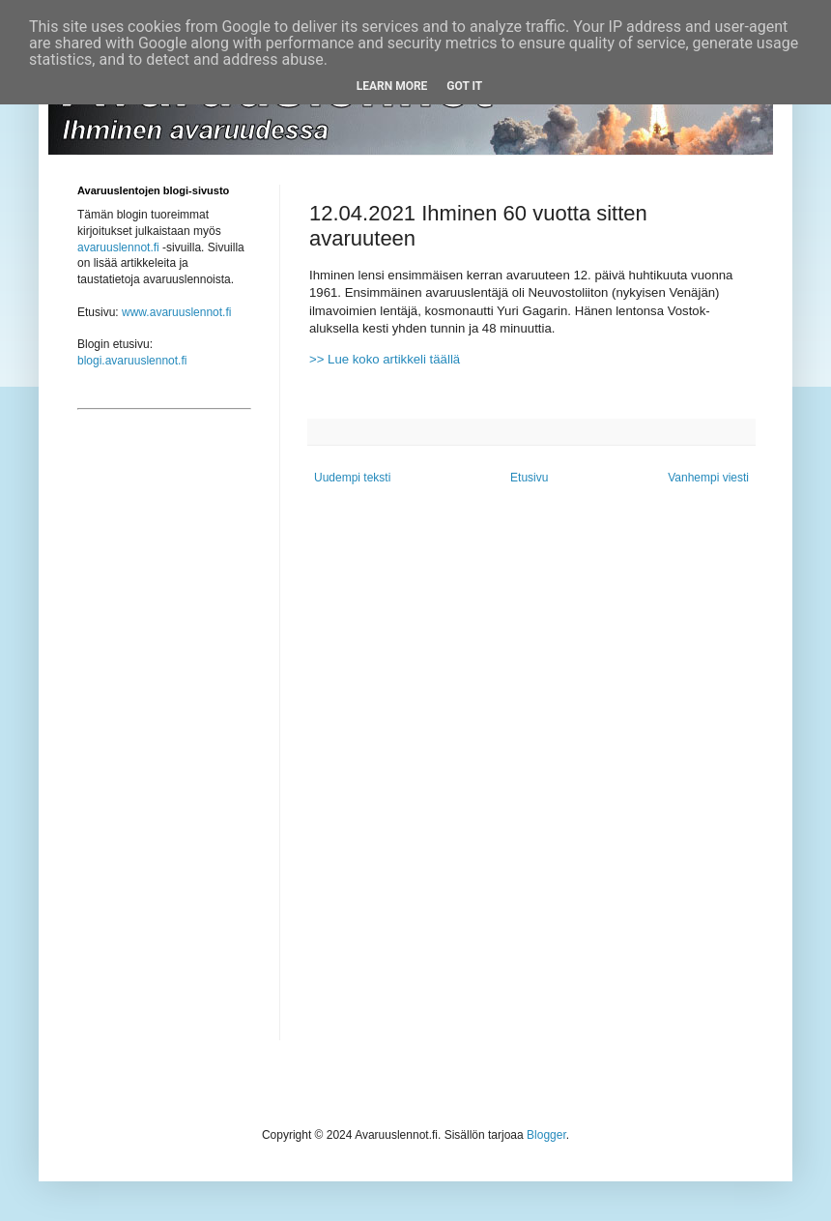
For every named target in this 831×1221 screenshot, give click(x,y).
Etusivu (529, 477)
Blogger (546, 1135)
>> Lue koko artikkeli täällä (384, 359)
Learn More (392, 86)
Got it (464, 86)
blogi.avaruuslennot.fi (131, 360)
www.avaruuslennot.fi (176, 312)
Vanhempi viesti (708, 477)
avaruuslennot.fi (118, 247)
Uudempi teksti (352, 477)
